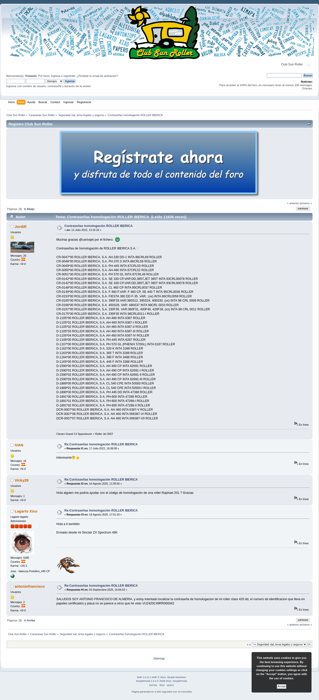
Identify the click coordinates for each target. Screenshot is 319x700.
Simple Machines (176, 677)
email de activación (104, 75)
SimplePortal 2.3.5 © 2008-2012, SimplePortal (161, 681)
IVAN (19, 445)
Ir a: (249, 644)
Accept (282, 686)
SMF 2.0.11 (143, 677)
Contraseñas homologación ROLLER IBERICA (98, 226)
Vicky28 (22, 480)
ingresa (55, 75)
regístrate (69, 75)
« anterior (293, 203)
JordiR (20, 226)
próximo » (306, 203)
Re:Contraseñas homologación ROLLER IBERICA (101, 444)
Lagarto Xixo (26, 511)
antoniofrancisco (30, 586)
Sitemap (159, 658)
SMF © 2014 (159, 677)
